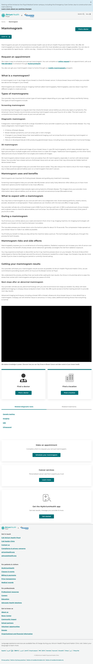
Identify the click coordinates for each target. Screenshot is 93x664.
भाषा (40, 650)
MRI (4, 423)
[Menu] (88, 14)
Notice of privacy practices (18, 660)
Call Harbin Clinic (8, 541)
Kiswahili (61, 650)
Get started (46, 516)
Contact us (5, 545)
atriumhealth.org (8, 552)
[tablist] (46, 407)
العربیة (8, 650)
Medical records (7, 582)
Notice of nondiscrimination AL (55, 660)
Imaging (6, 418)
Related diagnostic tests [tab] (24, 407)
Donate (4, 630)
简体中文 (17, 650)
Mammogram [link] (13, 22)
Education (5, 599)
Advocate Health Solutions (11, 603)
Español (3, 650)
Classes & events (7, 572)
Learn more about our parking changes (16, 9)
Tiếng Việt (76, 650)
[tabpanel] (46, 421)
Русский (54, 650)
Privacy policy (5, 660)
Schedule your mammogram (46, 455)
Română (48, 650)
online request (63, 61)
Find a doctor (83, 29)
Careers (4, 595)
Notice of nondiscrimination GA (36, 660)
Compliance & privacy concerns (13, 548)
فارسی (21, 650)
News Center (6, 616)
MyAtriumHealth (34, 64)
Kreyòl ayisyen (33, 650)
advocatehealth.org (8, 556)
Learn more (46, 480)
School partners (7, 623)
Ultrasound (7, 427)
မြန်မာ (12, 650)
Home (3, 22)
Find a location (69, 393)
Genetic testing (9, 414)
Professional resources (10, 592)
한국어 (43, 650)
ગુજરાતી (26, 650)
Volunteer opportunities (10, 626)
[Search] (81, 14)
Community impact (8, 619)
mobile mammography (57, 68)
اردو (71, 650)
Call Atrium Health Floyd (10, 538)
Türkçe (67, 650)
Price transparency (8, 579)
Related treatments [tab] (69, 407)
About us (4, 612)
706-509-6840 (6, 64)
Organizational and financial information (17, 634)
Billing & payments (8, 575)
